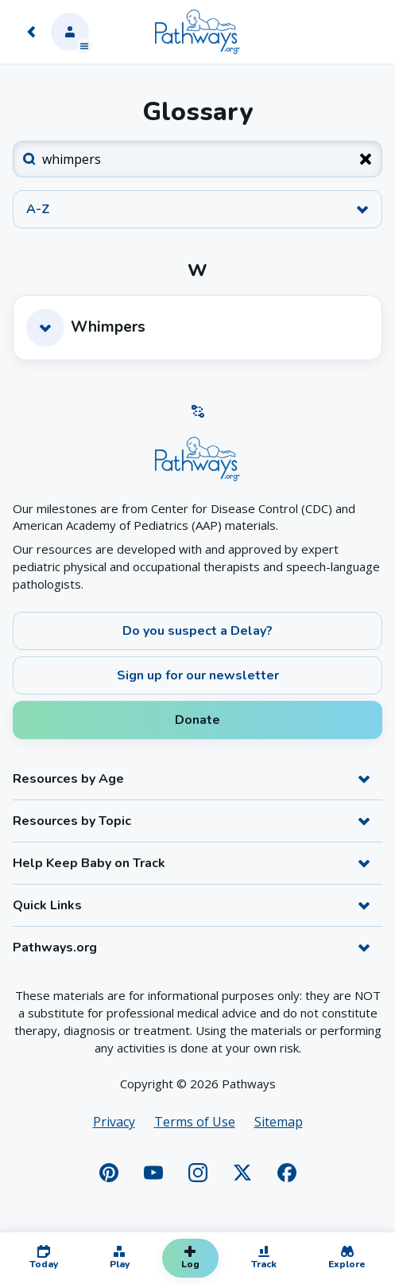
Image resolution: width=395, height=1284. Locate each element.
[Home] (197, 32)
